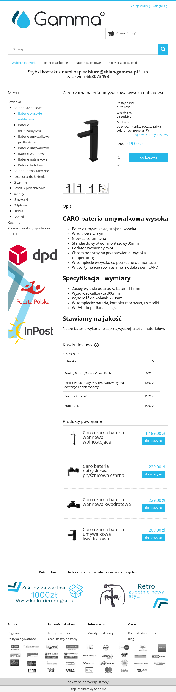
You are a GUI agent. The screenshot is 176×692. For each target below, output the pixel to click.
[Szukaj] (163, 49)
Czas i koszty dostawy (62, 639)
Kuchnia (14, 222)
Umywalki (21, 199)
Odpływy (20, 205)
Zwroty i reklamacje (101, 633)
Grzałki (19, 217)
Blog (131, 639)
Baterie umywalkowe (34, 148)
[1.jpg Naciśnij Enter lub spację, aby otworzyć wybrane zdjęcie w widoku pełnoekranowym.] (88, 139)
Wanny (19, 194)
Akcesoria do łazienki (30, 176)
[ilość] (121, 157)
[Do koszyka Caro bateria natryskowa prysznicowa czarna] (153, 474)
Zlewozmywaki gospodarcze (29, 228)
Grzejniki (20, 182)
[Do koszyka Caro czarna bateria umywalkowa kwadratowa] (153, 538)
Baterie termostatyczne (31, 171)
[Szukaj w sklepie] (84, 49)
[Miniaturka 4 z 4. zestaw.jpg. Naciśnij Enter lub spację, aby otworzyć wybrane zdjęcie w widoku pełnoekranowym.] (103, 188)
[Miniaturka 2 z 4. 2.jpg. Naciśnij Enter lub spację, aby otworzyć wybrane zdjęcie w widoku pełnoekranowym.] (80, 188)
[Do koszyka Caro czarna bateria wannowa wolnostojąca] (153, 441)
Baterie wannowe (31, 153)
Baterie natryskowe (32, 159)
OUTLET (14, 234)
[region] (88, 595)
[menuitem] (24, 63)
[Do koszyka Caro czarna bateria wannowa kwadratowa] (153, 508)
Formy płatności (59, 633)
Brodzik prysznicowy (29, 188)
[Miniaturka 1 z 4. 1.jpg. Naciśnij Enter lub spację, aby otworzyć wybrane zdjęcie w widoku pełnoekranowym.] (68, 188)
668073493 (97, 76)
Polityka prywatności (22, 639)
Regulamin (15, 633)
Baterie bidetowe (31, 165)
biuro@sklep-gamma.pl (113, 72)
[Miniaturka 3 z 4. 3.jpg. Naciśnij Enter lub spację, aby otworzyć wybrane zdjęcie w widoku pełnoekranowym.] (91, 188)
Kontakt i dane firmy (142, 633)
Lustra (18, 211)
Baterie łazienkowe (28, 108)
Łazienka (14, 102)
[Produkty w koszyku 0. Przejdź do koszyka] (122, 33)
